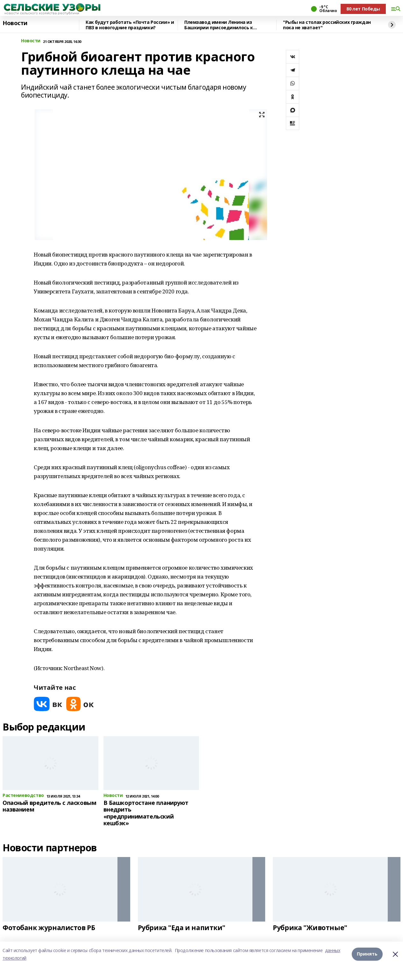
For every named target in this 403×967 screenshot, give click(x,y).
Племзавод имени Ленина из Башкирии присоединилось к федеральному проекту (218, 25)
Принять (367, 954)
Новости (15, 23)
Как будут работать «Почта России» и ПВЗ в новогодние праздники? (130, 25)
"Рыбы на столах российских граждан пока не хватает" (327, 25)
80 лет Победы (363, 9)
